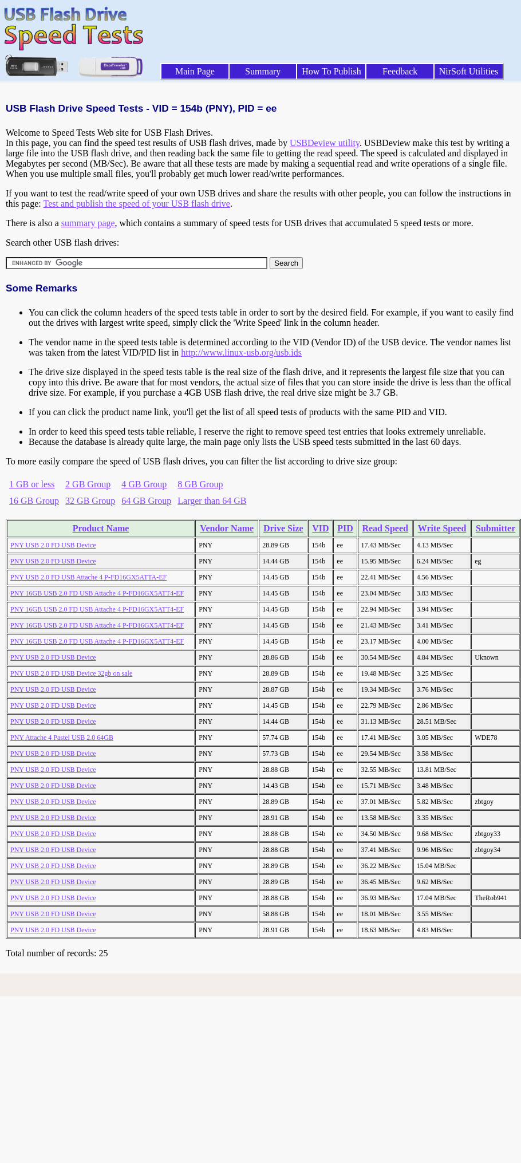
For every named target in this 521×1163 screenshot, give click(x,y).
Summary (263, 71)
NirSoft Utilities (469, 71)
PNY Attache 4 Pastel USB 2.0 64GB (61, 738)
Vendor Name (227, 528)
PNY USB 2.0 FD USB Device (53, 545)
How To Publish (331, 71)
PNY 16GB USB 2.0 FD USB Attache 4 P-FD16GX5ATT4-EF (97, 593)
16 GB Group (34, 501)
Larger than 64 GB (211, 501)
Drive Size (283, 528)
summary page (88, 223)
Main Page (195, 71)
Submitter (495, 528)
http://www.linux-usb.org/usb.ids (241, 352)
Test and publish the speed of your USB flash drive (136, 203)
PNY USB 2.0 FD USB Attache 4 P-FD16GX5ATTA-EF (88, 577)
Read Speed (385, 528)
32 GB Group (90, 501)
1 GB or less (32, 484)
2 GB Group (87, 484)
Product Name (101, 528)
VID (320, 528)
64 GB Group (146, 501)
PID (345, 528)
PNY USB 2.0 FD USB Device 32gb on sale (71, 673)
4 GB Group (144, 484)
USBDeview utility (325, 143)
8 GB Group (200, 484)
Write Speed (442, 528)
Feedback (399, 71)
